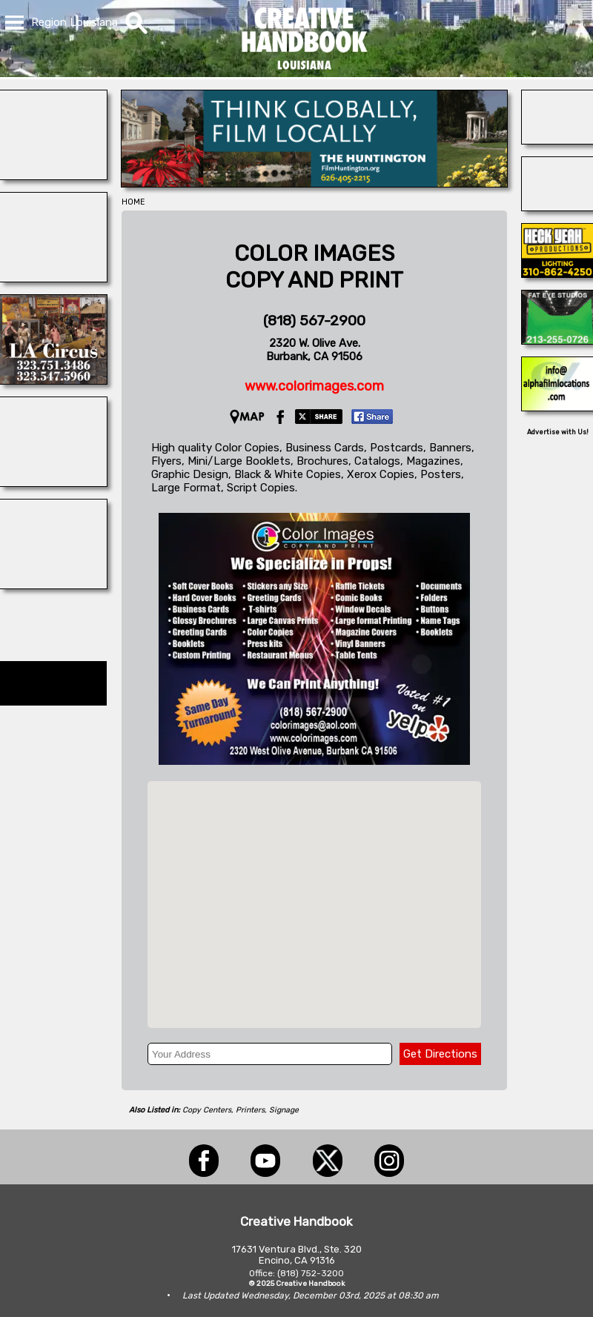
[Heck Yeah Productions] (557, 273)
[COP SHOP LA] (557, 206)
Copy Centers (206, 1110)
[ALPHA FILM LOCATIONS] (557, 407)
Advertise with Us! (558, 432)
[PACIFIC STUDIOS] (53, 482)
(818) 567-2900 (314, 320)
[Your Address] (270, 1054)
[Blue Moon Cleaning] (557, 140)
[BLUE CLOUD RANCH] (53, 175)
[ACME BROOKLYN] (53, 278)
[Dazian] (53, 584)
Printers (250, 1110)
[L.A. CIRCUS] (53, 380)
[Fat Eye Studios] (557, 340)
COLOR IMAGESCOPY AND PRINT (314, 266)
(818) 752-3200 (310, 1273)
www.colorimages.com (314, 386)
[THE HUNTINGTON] (314, 183)
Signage (284, 1110)
